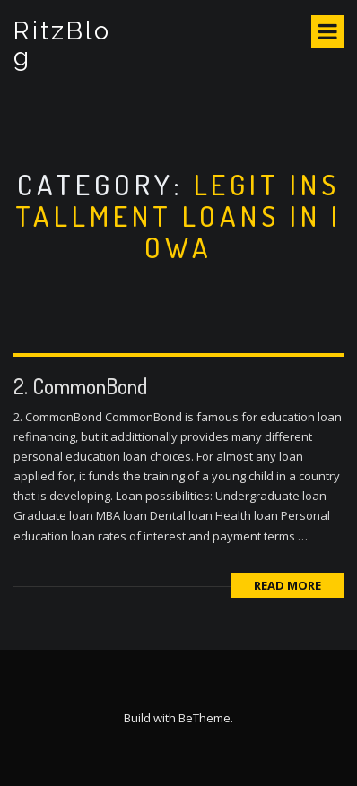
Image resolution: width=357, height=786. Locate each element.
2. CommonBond (80, 386)
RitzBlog (62, 44)
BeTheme (204, 718)
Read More (287, 585)
